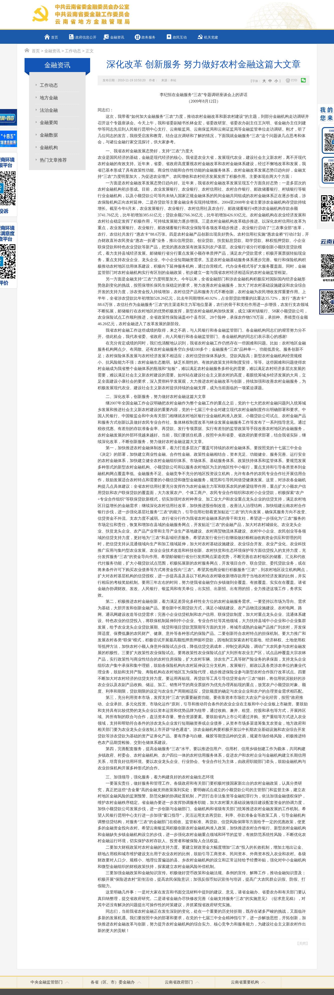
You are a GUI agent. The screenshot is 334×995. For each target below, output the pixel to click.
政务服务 (148, 37)
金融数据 (49, 135)
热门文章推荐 (53, 160)
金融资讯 (117, 37)
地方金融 (49, 97)
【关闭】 (302, 943)
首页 (54, 37)
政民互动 (180, 37)
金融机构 (49, 147)
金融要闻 (49, 122)
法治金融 (49, 110)
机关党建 (211, 37)
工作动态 (73, 51)
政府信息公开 (85, 37)
